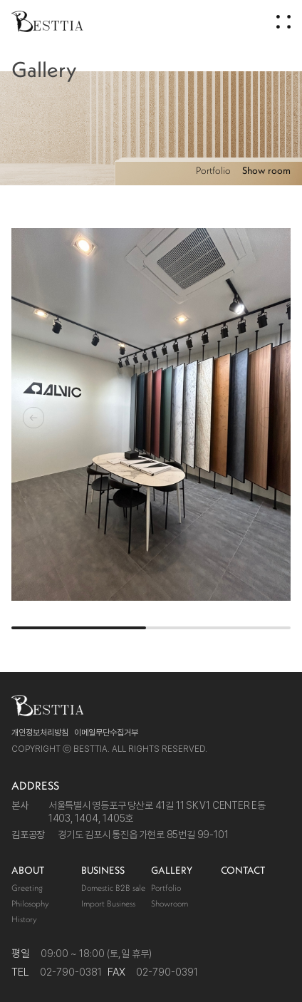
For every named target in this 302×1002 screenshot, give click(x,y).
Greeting (27, 887)
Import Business (108, 903)
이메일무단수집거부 (106, 733)
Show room (266, 170)
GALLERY (171, 870)
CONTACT (243, 870)
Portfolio (213, 170)
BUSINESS (103, 870)
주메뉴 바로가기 (0, 0)
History (24, 919)
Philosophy (30, 903)
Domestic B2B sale (113, 887)
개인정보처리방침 (39, 733)
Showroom (169, 903)
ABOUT (27, 870)
